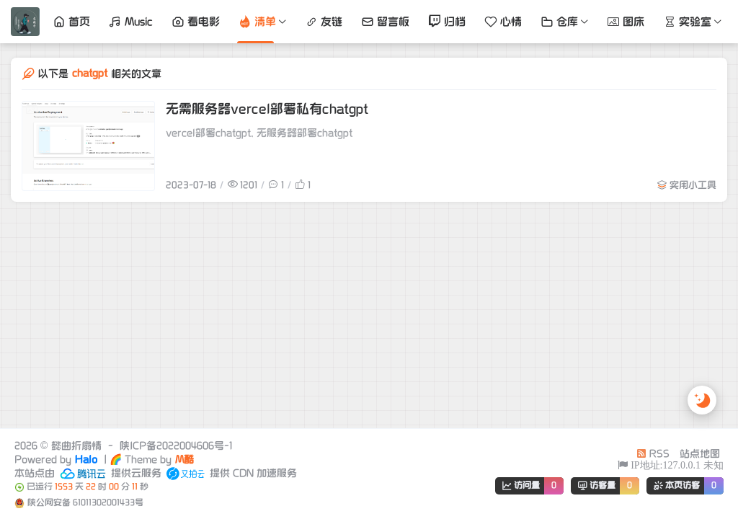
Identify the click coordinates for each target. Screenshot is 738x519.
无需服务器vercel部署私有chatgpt (267, 109)
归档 (447, 21)
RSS (653, 454)
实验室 (687, 21)
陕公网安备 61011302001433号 (85, 502)
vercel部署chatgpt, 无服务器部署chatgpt (259, 133)
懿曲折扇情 (76, 446)
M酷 (184, 459)
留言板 (385, 21)
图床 (625, 21)
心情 (503, 21)
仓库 (559, 21)
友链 (323, 21)
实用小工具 (693, 185)
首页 (71, 21)
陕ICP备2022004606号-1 (176, 446)
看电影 (196, 21)
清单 (257, 21)
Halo (86, 459)
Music (131, 21)
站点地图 (700, 454)
